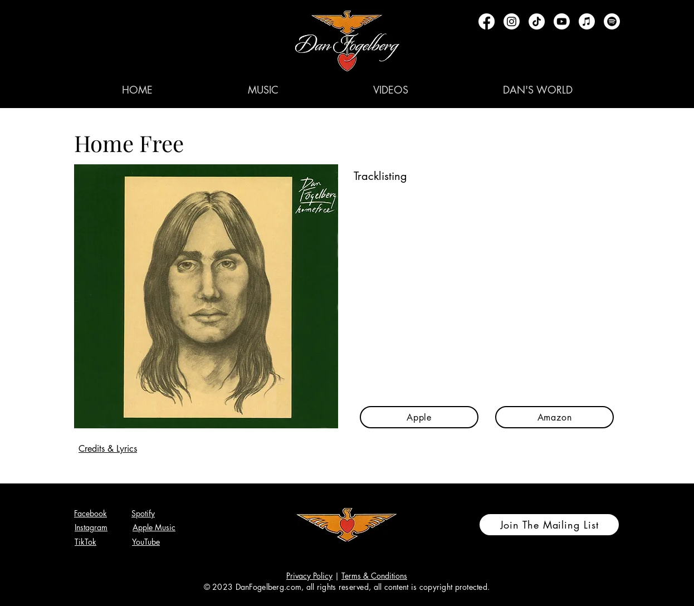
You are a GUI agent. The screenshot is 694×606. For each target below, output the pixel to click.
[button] (263, 89)
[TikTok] (537, 21)
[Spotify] (612, 21)
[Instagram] (512, 21)
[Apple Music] (587, 21)
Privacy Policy (309, 575)
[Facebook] (486, 21)
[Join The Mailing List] (549, 524)
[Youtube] (562, 21)
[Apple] (419, 417)
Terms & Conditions (374, 575)
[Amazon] (554, 417)
